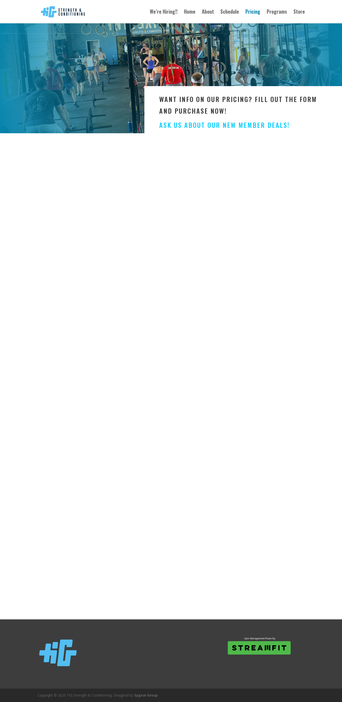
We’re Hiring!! (164, 13)
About (208, 13)
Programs (277, 13)
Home (189, 13)
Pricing (252, 13)
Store (299, 13)
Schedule (229, 13)
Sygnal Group (146, 695)
